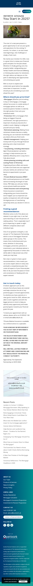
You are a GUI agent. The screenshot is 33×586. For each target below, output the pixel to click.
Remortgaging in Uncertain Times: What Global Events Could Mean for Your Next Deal (15, 415)
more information (13, 581)
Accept (23, 581)
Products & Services (10, 482)
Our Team (6, 480)
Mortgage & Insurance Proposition (14, 500)
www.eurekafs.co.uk (16, 388)
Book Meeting (26, 11)
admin (7, 22)
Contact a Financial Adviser (13, 517)
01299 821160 (18, 3)
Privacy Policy (7, 488)
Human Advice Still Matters (12, 426)
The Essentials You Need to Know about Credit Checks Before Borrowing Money (16, 450)
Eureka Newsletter (9, 495)
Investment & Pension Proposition (14, 503)
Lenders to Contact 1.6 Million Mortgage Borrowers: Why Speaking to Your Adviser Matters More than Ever (16, 407)
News (20, 22)
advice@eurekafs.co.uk (16, 383)
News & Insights (8, 485)
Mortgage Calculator (10, 498)
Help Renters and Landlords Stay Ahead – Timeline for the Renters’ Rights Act (14, 431)
